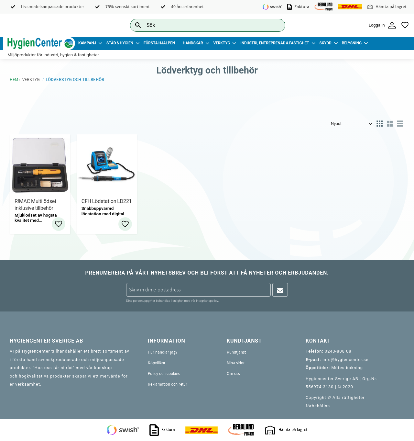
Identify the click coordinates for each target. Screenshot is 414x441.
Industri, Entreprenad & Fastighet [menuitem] (274, 43)
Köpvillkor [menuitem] (157, 363)
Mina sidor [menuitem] (236, 363)
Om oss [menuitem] (233, 373)
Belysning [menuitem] (352, 43)
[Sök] (275, 25)
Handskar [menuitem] (193, 43)
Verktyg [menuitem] (221, 43)
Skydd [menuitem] (325, 43)
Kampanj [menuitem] (87, 43)
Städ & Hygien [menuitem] (119, 43)
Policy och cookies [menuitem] (164, 373)
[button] (405, 25)
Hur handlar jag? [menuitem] (163, 352)
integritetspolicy (207, 300)
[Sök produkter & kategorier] (200, 25)
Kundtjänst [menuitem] (236, 352)
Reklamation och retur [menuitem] (167, 384)
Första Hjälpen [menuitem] (159, 43)
